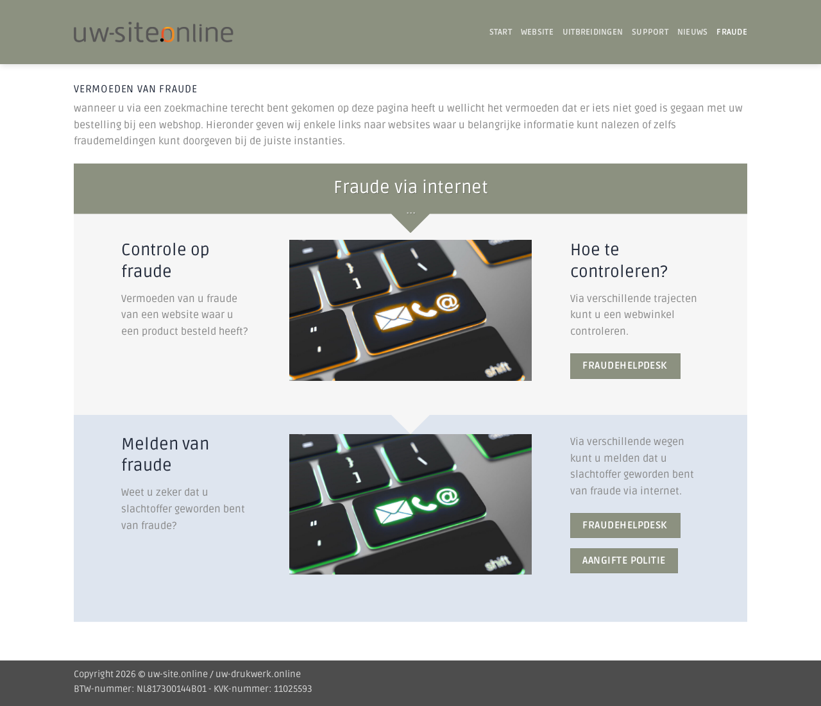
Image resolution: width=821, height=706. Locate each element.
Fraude (731, 32)
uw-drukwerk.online (258, 674)
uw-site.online (178, 674)
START (500, 32)
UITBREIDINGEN (593, 32)
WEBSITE (537, 32)
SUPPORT (650, 32)
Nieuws (692, 32)
